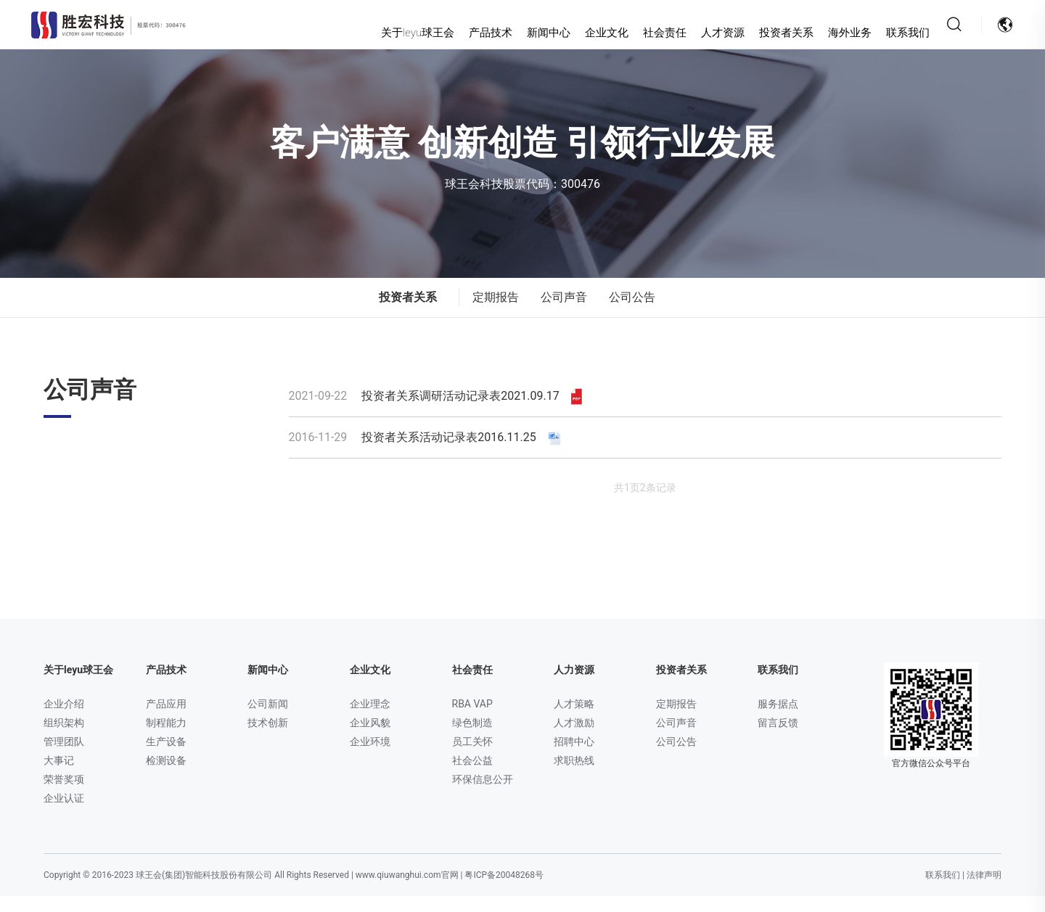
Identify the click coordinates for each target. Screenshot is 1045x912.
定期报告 (495, 313)
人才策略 (574, 720)
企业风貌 (370, 738)
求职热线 (574, 776)
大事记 (59, 776)
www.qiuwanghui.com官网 (407, 891)
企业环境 (370, 757)
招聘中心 (574, 757)
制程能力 (166, 738)
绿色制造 (472, 738)
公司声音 (564, 313)
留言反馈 (778, 738)
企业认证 (64, 814)
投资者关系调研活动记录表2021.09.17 (435, 412)
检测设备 (166, 776)
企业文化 (580, 32)
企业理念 (370, 720)
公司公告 (632, 313)
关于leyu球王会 (390, 32)
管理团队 (64, 757)
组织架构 (64, 738)
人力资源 (574, 685)
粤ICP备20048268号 (504, 891)
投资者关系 (759, 32)
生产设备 (166, 757)
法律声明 (984, 891)
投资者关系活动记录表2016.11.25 (425, 453)
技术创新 (267, 738)
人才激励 (574, 738)
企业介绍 (64, 720)
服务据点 (778, 720)
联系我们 (881, 32)
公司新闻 (267, 720)
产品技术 (463, 32)
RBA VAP (472, 720)
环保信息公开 (482, 795)
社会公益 (472, 776)
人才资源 (696, 32)
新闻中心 (522, 32)
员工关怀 (472, 757)
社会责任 (638, 32)
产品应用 (166, 720)
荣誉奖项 (64, 795)
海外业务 (823, 32)
